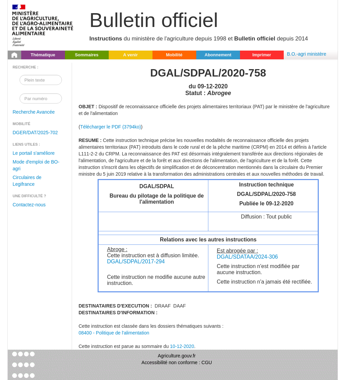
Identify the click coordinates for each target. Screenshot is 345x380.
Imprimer (261, 54)
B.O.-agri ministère (306, 54)
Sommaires (86, 54)
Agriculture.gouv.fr (177, 355)
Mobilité (174, 54)
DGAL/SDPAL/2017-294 (136, 261)
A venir (130, 54)
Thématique (43, 54)
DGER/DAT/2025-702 (35, 132)
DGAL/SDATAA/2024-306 (247, 257)
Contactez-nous (29, 204)
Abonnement (218, 54)
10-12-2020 (182, 346)
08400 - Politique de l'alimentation (114, 332)
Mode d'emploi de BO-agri (36, 165)
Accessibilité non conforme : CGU (176, 362)
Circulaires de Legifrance (27, 181)
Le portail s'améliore (34, 153)
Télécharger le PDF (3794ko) (110, 126)
